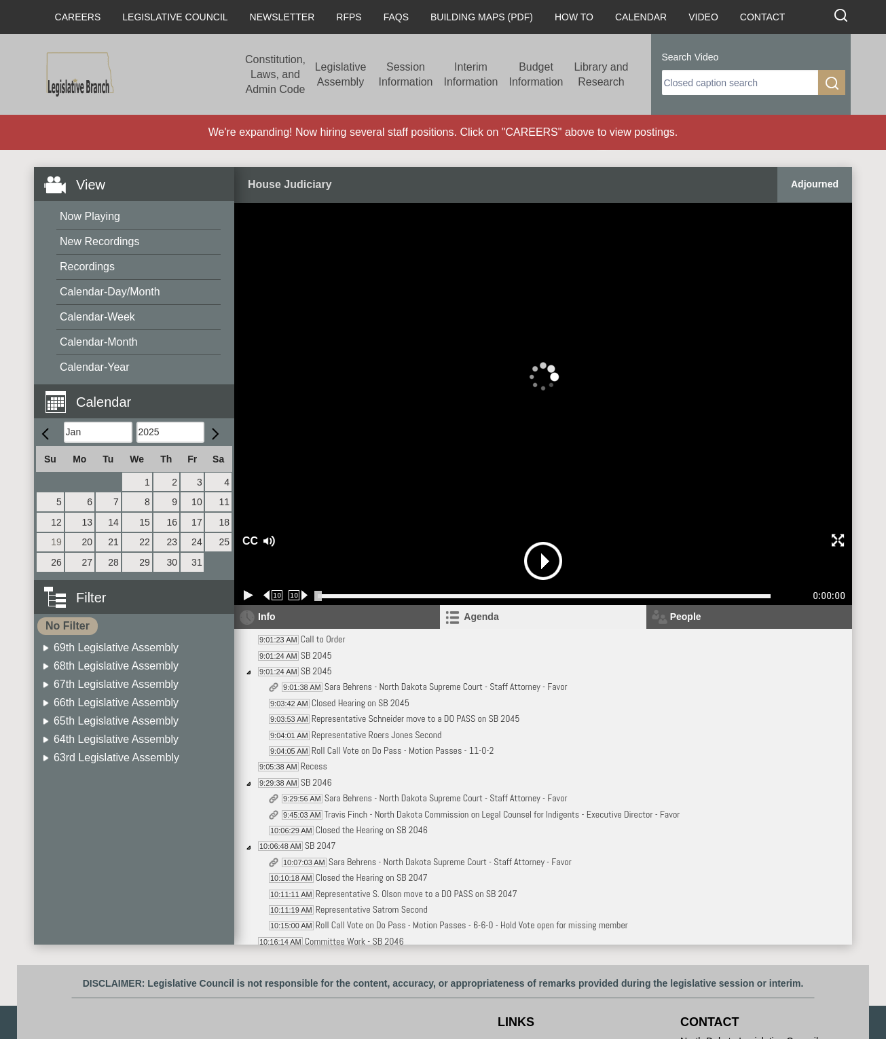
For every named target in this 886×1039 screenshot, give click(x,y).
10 (196, 501)
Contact (763, 17)
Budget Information (536, 74)
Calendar (641, 17)
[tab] (543, 617)
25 (224, 541)
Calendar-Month (99, 342)
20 (87, 541)
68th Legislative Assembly (116, 666)
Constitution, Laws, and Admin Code (275, 74)
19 (56, 541)
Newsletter (282, 17)
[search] (740, 82)
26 (56, 562)
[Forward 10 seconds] (298, 595)
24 (196, 541)
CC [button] (248, 541)
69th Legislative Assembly (116, 647)
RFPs (348, 17)
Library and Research (601, 74)
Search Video (690, 57)
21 (113, 541)
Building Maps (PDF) (481, 17)
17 (196, 522)
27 (87, 562)
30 (171, 562)
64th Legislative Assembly (116, 739)
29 (144, 562)
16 (171, 522)
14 (113, 522)
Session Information (405, 74)
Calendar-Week (97, 317)
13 (87, 522)
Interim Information (470, 74)
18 (224, 522)
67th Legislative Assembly (116, 684)
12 (56, 522)
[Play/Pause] (248, 595)
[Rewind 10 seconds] (273, 595)
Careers (78, 17)
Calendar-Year (95, 367)
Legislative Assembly (341, 74)
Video (703, 17)
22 (144, 541)
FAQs (396, 17)
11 (224, 501)
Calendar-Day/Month (110, 291)
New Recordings (99, 241)
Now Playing (90, 216)
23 (171, 541)
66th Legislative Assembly (116, 702)
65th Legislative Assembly (116, 721)
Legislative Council (174, 17)
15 (144, 522)
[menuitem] (138, 217)
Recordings (87, 266)
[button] (139, 394)
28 (113, 562)
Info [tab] (267, 616)
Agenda (481, 616)
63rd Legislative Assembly (116, 757)
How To (574, 17)
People (685, 616)
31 (196, 562)
